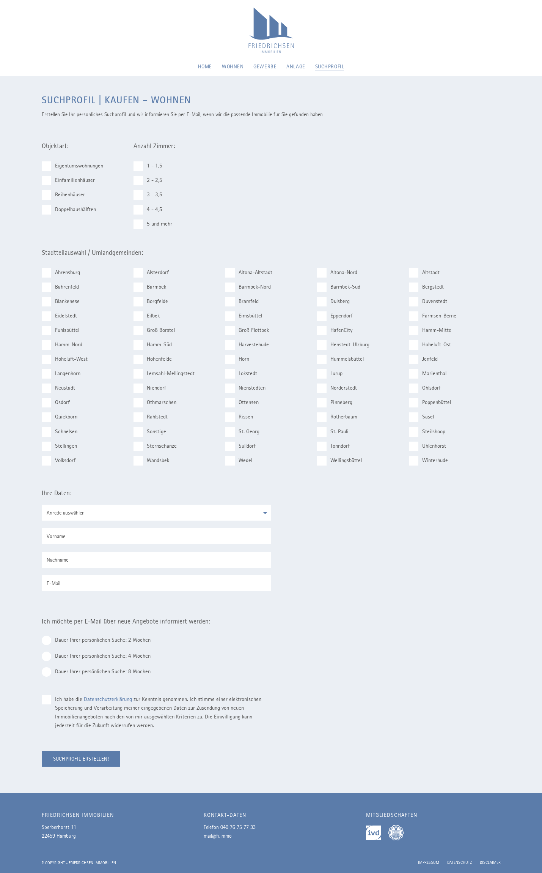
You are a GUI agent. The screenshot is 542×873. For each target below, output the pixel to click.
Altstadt (427, 273)
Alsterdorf (154, 273)
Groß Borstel (157, 330)
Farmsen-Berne (436, 316)
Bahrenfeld (63, 287)
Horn (240, 359)
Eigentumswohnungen (76, 166)
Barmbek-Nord (251, 287)
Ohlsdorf (428, 388)
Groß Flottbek (250, 330)
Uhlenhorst (430, 446)
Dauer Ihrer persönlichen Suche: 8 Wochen (99, 672)
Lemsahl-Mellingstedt (167, 374)
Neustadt (62, 388)
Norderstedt (340, 388)
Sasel (424, 417)
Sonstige (153, 432)
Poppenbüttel (433, 402)
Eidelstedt (62, 316)
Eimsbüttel (247, 316)
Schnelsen (63, 432)
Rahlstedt (154, 417)
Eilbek (150, 316)
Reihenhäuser (66, 195)
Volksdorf (62, 461)
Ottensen (245, 402)
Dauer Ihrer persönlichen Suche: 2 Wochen (99, 640)
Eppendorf (338, 316)
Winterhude (431, 461)
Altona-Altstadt (252, 273)
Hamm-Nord (65, 345)
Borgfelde (154, 301)
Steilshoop (430, 432)
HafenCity (338, 330)
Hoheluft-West (68, 359)
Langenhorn (64, 374)
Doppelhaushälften (72, 210)
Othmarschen (158, 402)
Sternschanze (158, 446)
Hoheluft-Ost (433, 345)
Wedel (242, 461)
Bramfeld (245, 301)
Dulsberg (336, 301)
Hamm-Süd (156, 345)
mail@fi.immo (218, 836)
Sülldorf (243, 446)
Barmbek (153, 287)
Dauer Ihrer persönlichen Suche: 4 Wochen (99, 656)
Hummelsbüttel (343, 359)
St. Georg (245, 432)
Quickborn (63, 417)
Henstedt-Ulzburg (346, 345)
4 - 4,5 (151, 210)
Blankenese (64, 301)
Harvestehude (250, 345)
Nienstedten (248, 388)
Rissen (242, 417)
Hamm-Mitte (433, 330)
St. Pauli (336, 432)
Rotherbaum (340, 417)
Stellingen (62, 446)
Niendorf (153, 388)
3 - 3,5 (151, 195)
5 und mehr (156, 224)
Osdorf (59, 402)
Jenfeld (426, 359)
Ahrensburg (64, 273)
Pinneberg (338, 402)
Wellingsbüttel (342, 461)
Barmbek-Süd (342, 287)
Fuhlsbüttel (64, 330)
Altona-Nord (340, 273)
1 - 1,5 (151, 166)
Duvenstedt (431, 301)
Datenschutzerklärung (108, 699)
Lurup (333, 374)
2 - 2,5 (151, 180)
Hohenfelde (156, 359)
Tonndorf (336, 446)
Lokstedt (244, 374)
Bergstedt (429, 287)
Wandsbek (155, 461)
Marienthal (431, 374)
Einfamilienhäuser (71, 180)
